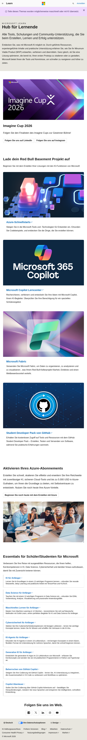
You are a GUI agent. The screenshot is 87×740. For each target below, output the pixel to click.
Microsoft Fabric (16, 361)
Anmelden (81, 3)
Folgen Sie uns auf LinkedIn (18, 140)
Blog (43, 729)
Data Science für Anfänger (18, 593)
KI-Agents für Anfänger (17, 637)
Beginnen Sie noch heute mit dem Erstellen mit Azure (31, 495)
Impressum (52, 733)
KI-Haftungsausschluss (11, 729)
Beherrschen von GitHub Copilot (22, 669)
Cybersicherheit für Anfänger (20, 622)
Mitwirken (54, 729)
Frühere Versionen (31, 729)
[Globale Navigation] (2, 3)
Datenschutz (66, 729)
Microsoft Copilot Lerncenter (23, 290)
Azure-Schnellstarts (18, 222)
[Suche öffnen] (73, 3)
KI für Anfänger (13, 578)
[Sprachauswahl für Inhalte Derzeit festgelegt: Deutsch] (8, 723)
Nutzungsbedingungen (36, 733)
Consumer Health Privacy (12, 733)
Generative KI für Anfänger (19, 652)
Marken (65, 733)
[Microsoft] (43, 3)
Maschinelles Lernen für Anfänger (22, 608)
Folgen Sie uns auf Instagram (50, 140)
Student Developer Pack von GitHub (28, 432)
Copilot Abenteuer (14, 684)
